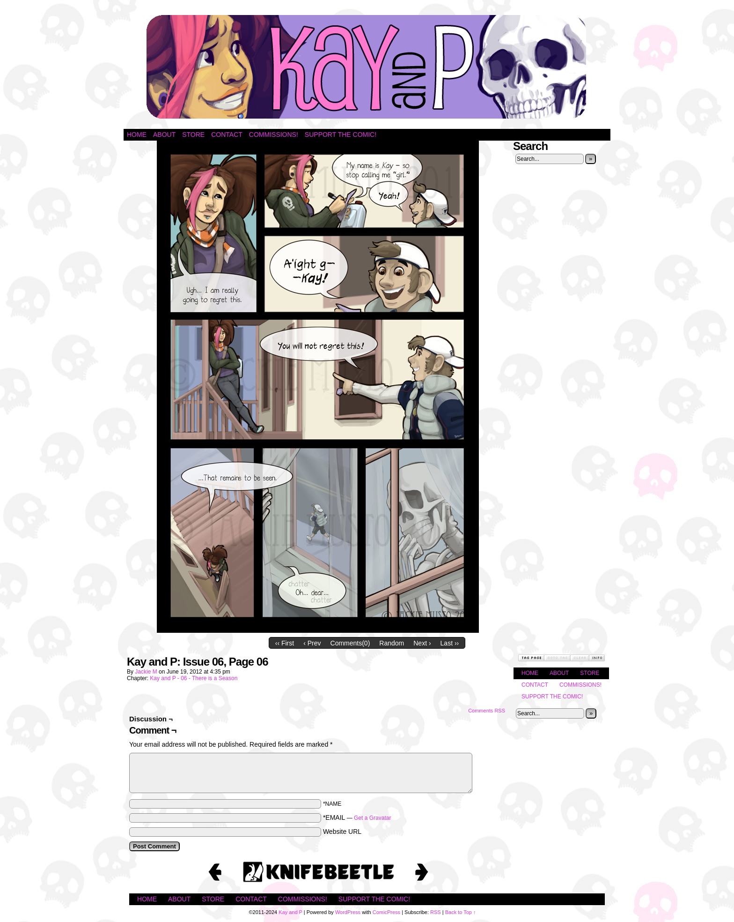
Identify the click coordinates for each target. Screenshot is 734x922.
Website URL (342, 831)
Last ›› (449, 643)
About (164, 134)
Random (391, 643)
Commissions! (273, 134)
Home (137, 134)
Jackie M (146, 671)
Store (193, 134)
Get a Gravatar (372, 818)
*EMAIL (357, 817)
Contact (226, 134)
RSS (435, 912)
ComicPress (386, 912)
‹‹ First (284, 643)
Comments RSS (486, 710)
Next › (422, 643)
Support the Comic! (340, 134)
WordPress (347, 912)
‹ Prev (312, 643)
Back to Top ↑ (460, 912)
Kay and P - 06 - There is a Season (193, 678)
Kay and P (367, 67)
